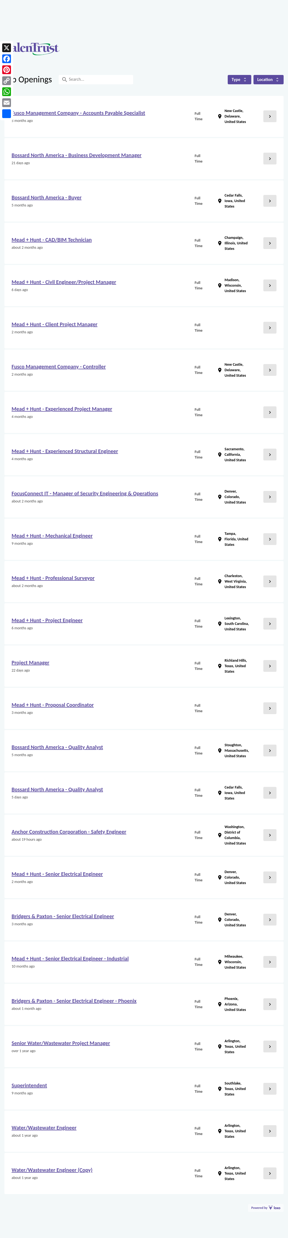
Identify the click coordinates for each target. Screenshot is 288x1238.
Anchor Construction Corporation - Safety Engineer (69, 831)
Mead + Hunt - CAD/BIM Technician (52, 239)
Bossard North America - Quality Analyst (57, 747)
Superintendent (29, 1085)
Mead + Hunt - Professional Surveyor (53, 578)
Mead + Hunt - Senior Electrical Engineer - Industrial (70, 958)
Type (239, 79)
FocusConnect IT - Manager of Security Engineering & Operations (85, 493)
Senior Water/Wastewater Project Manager (61, 1043)
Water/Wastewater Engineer (44, 1127)
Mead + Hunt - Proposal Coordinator (53, 705)
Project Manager (30, 662)
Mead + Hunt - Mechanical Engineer (52, 535)
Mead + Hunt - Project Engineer (47, 620)
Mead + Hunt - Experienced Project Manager (62, 409)
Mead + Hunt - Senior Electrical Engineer (57, 874)
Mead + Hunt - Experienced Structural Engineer (65, 451)
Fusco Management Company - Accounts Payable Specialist (78, 113)
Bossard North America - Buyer (46, 197)
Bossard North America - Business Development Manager (76, 155)
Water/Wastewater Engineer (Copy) (52, 1170)
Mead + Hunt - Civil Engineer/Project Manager (64, 282)
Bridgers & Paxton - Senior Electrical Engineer (63, 916)
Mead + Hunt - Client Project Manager (54, 324)
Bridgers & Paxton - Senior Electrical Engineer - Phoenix (74, 1000)
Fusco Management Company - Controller (59, 366)
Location (268, 79)
